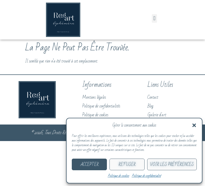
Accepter (89, 164)
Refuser (127, 164)
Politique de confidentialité (146, 176)
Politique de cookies (118, 176)
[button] (194, 125)
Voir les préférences (172, 164)
